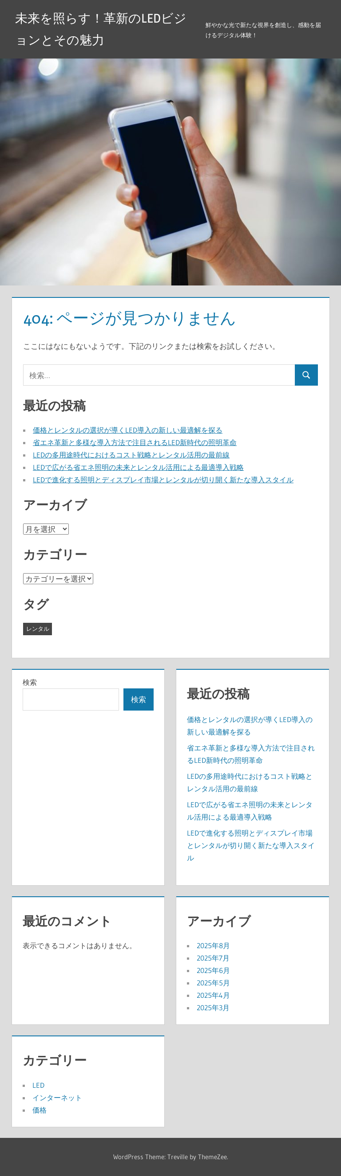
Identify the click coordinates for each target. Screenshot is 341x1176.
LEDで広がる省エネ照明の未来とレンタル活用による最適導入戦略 (138, 467)
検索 (30, 682)
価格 (39, 1110)
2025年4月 (213, 995)
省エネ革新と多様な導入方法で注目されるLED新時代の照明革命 (135, 442)
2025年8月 (213, 945)
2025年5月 (213, 982)
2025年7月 (213, 957)
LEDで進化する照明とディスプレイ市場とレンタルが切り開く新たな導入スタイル (163, 479)
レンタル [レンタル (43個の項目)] (37, 628)
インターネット (57, 1097)
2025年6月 (213, 970)
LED (38, 1085)
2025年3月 (213, 1007)
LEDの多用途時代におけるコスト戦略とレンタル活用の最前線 (131, 454)
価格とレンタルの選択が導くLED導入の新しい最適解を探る (127, 430)
